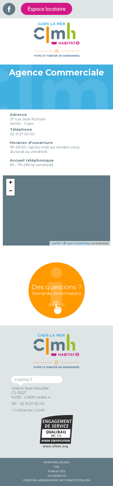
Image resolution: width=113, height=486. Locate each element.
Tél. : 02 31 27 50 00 (28, 403)
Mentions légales (56, 462)
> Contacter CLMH (28, 410)
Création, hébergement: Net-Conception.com (56, 480)
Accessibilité (56, 475)
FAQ (56, 466)
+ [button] (10, 183)
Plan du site (56, 471)
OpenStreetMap (78, 243)
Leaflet (56, 243)
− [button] (10, 191)
